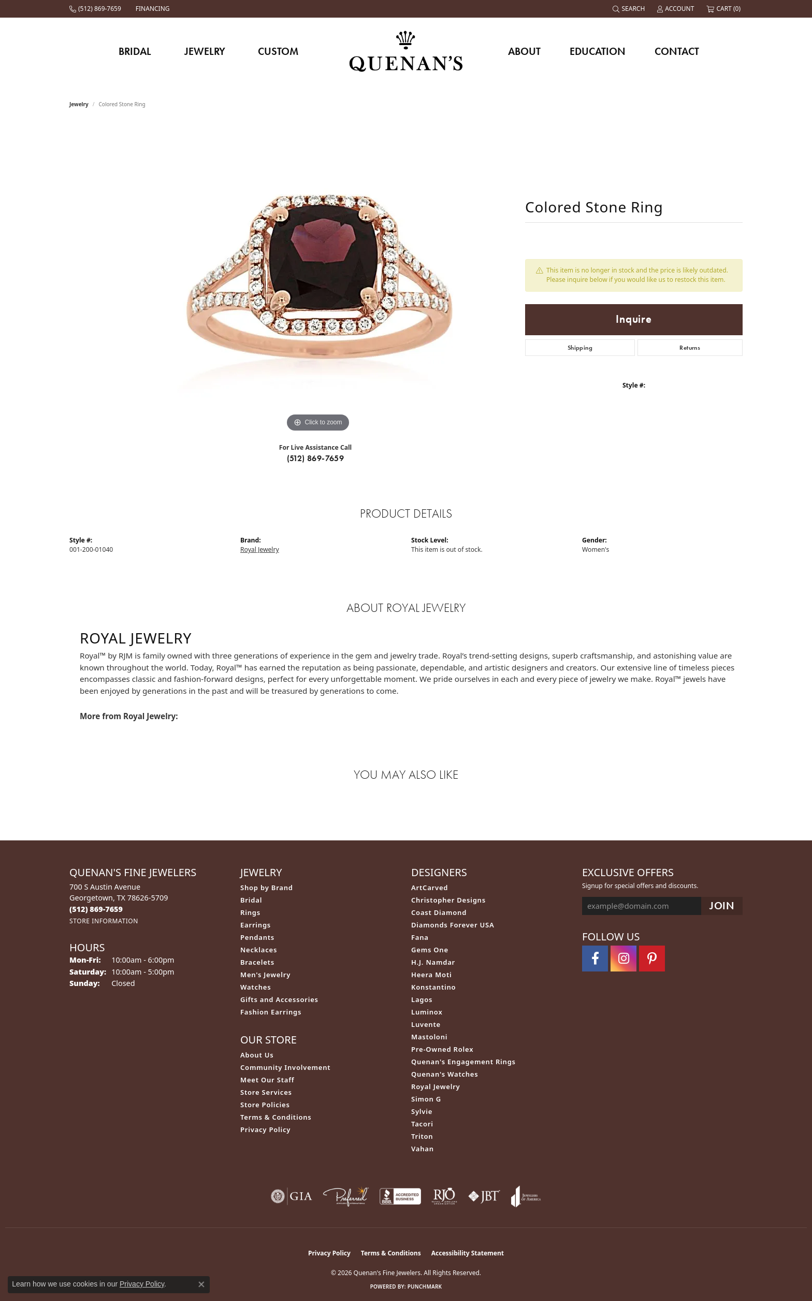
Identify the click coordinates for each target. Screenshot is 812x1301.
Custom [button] (278, 51)
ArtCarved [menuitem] (429, 887)
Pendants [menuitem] (257, 937)
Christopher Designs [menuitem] (448, 900)
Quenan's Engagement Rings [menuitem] (463, 1061)
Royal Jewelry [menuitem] (435, 1086)
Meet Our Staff (267, 1079)
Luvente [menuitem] (426, 1024)
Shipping (580, 348)
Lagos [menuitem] (421, 999)
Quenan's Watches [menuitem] (445, 1074)
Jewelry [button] (204, 51)
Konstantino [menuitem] (433, 987)
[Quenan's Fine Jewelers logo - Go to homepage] (406, 51)
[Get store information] (103, 921)
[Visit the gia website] (291, 1196)
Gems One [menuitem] (429, 949)
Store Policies (265, 1104)
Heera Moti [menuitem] (431, 974)
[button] (630, 9)
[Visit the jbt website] (484, 1196)
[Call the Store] (96, 909)
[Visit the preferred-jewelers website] (346, 1196)
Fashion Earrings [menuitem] (270, 1012)
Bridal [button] (135, 51)
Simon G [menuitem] (426, 1099)
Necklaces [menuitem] (258, 949)
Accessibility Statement (467, 1253)
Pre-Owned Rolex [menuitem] (442, 1049)
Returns (689, 348)
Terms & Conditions (276, 1117)
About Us (256, 1055)
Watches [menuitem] (255, 987)
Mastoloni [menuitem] (429, 1036)
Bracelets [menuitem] (257, 962)
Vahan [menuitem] (422, 1148)
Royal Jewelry (259, 549)
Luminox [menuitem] (427, 1012)
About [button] (524, 51)
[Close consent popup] (201, 1284)
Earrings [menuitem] (255, 925)
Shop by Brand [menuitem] (266, 887)
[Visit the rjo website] (444, 1196)
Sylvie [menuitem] (421, 1111)
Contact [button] (677, 51)
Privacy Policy (265, 1129)
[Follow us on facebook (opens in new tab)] (595, 958)
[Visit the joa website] (526, 1196)
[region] (318, 279)
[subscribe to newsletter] (722, 906)
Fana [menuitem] (420, 937)
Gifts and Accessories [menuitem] (279, 999)
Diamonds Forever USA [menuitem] (453, 925)
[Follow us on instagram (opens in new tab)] (623, 958)
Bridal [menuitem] (251, 900)
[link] (96, 9)
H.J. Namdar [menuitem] (433, 962)
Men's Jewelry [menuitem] (265, 974)
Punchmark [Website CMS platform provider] (425, 1286)
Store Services (266, 1092)
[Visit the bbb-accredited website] (400, 1196)
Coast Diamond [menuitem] (439, 912)
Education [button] (598, 51)
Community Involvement (285, 1067)
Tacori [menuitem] (422, 1123)
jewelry (79, 104)
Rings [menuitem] (250, 912)
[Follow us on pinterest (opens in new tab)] (652, 958)
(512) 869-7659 (315, 458)
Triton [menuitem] (422, 1136)
